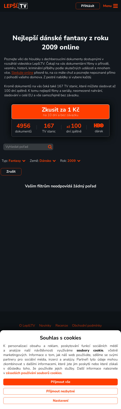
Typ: (14, 161)
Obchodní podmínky (87, 325)
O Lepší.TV (27, 325)
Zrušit (11, 171)
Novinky (45, 325)
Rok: (70, 161)
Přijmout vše (60, 382)
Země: (43, 161)
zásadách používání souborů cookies (34, 373)
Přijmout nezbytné (60, 391)
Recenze (61, 325)
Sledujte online (22, 72)
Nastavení (60, 400)
